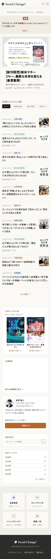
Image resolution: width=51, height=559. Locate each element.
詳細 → (26, 30)
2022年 (8, 474)
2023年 (8, 469)
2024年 (8, 465)
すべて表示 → (40, 479)
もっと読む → (25, 294)
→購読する (25, 425)
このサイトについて (15, 552)
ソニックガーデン (22, 403)
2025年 (8, 461)
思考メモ (42, 106)
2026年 (8, 457)
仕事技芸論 (17, 106)
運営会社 (39, 552)
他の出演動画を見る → (14, 389)
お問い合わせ (29, 552)
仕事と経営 (30, 106)
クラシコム (20, 406)
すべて (6, 106)
